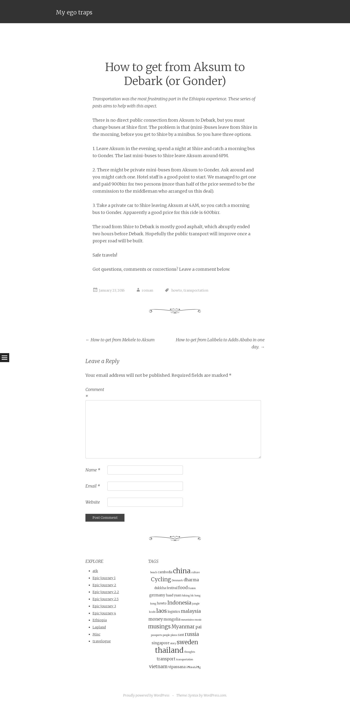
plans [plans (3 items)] (174, 635)
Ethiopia (100, 620)
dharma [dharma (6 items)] (191, 579)
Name (92, 470)
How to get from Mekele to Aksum (120, 339)
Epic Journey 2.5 (106, 599)
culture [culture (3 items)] (195, 572)
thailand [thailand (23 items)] (169, 650)
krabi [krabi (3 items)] (152, 611)
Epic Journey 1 (104, 578)
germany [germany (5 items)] (157, 595)
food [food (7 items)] (183, 587)
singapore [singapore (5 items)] (160, 642)
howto (176, 290)
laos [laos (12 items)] (161, 610)
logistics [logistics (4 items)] (174, 612)
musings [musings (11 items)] (159, 626)
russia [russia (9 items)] (192, 634)
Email (92, 486)
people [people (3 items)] (166, 635)
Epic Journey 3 (104, 606)
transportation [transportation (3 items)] (184, 659)
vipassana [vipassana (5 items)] (177, 666)
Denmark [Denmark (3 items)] (177, 580)
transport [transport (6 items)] (166, 659)
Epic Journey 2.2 (106, 592)
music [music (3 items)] (198, 619)
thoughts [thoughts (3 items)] (189, 651)
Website (92, 502)
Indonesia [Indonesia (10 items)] (179, 602)
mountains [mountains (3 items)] (187, 619)
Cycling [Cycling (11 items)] (161, 579)
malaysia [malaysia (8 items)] (191, 611)
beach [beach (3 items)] (153, 572)
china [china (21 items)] (182, 571)
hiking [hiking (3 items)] (186, 595)
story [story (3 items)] (173, 643)
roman (147, 290)
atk (95, 571)
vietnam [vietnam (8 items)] (158, 666)
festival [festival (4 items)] (172, 588)
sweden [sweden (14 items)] (187, 642)
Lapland (99, 627)
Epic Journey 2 (104, 585)
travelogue (102, 641)
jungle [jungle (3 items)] (195, 603)
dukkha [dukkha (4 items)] (160, 588)
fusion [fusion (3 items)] (192, 588)
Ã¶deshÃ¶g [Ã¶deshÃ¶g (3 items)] (193, 667)
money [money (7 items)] (155, 619)
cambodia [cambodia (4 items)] (165, 572)
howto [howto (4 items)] (162, 603)
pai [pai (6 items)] (198, 627)
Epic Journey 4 (104, 613)
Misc (96, 634)
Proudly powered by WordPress (146, 695)
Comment (94, 393)
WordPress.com (215, 695)
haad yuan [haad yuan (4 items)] (173, 595)
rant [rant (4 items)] (181, 635)
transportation (195, 290)
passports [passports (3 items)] (156, 635)
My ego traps (74, 12)
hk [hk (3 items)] (192, 595)
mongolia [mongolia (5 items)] (172, 619)
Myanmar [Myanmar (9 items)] (183, 627)
